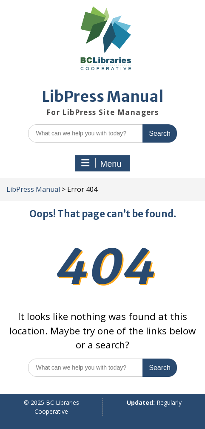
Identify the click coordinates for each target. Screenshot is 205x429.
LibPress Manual (102, 96)
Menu (101, 163)
